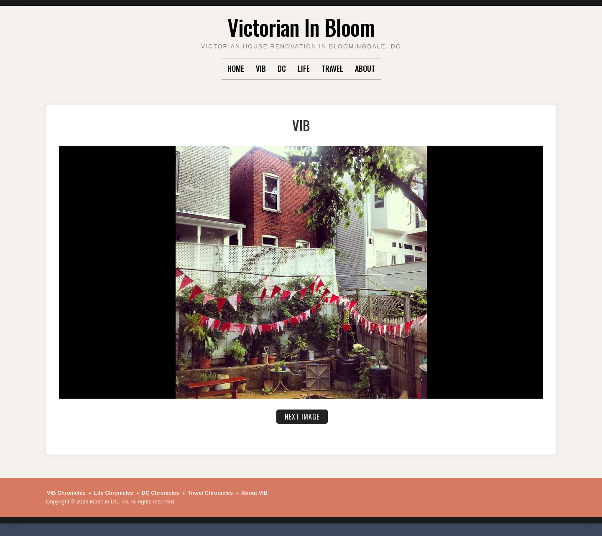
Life (304, 68)
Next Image (302, 417)
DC (282, 68)
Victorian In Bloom (301, 27)
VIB (261, 68)
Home (235, 68)
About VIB (254, 493)
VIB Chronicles (66, 493)
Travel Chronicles (210, 493)
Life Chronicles (113, 493)
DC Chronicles (160, 493)
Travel (332, 68)
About (365, 68)
